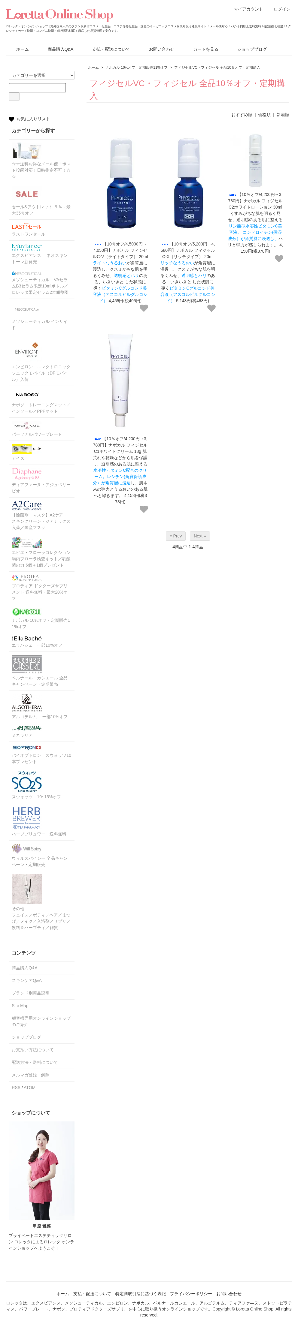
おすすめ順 (241, 114)
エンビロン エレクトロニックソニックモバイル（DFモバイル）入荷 (41, 359)
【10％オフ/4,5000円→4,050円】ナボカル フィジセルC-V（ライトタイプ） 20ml (120, 250)
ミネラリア (27, 732)
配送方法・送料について (35, 1062)
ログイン (278, 9)
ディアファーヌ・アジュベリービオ (41, 480)
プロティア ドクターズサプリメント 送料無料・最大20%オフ (40, 588)
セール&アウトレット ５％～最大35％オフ (41, 200)
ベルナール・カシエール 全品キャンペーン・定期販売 (40, 671)
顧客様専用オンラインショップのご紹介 (41, 1021)
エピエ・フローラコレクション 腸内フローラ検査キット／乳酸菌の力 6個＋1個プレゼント (41, 552)
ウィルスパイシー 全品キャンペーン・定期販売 (40, 855)
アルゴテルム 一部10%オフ (40, 706)
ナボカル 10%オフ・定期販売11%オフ (136, 67)
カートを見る (201, 49)
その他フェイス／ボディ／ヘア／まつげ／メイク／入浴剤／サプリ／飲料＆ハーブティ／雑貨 (41, 902)
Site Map (20, 1005)
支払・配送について (107, 49)
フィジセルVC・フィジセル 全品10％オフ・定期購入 (217, 67)
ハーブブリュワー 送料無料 (39, 821)
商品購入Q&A (56, 49)
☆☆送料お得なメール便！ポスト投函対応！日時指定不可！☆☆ (41, 161)
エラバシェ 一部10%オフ (37, 642)
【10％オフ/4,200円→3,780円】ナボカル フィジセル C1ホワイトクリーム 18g (120, 445)
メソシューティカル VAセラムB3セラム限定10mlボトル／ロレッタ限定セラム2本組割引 (40, 283)
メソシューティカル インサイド (40, 316)
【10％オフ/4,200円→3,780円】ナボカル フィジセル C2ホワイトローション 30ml (255, 200)
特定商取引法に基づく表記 (140, 1293)
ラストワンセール (28, 229)
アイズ (27, 452)
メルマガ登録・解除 (31, 1075)
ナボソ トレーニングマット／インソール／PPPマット (41, 401)
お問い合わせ (157, 49)
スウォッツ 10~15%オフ (36, 785)
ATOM (29, 1087)
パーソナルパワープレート (37, 429)
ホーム (18, 49)
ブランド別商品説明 (31, 993)
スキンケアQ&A (27, 980)
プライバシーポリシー (191, 1293)
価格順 (264, 114)
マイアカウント (245, 9)
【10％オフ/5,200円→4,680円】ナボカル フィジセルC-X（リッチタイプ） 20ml (188, 250)
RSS (16, 1087)
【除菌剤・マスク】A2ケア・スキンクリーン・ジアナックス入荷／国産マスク (41, 515)
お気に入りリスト (29, 119)
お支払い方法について (33, 1049)
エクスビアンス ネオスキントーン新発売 (40, 254)
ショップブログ (248, 49)
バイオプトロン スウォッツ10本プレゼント (41, 754)
